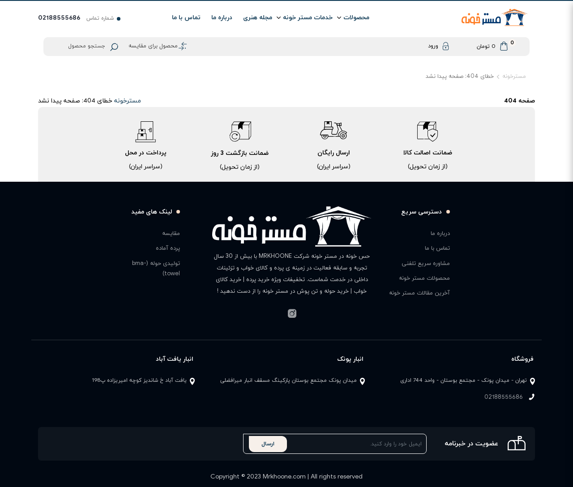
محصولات (356, 17)
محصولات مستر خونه (424, 278)
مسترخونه (514, 77)
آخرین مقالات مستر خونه (419, 293)
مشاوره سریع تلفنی (426, 264)
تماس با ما (186, 17)
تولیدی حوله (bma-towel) (156, 269)
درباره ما (221, 17)
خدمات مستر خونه (308, 17)
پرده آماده (168, 248)
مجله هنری (257, 17)
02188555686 (503, 397)
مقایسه (171, 234)
